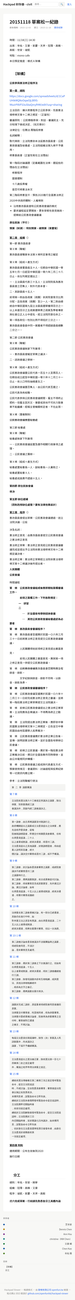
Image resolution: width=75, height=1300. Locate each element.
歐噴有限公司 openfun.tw (50, 1289)
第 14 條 (14, 1052)
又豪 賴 (68, 1243)
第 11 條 (14, 956)
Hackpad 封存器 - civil (17, 4)
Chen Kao (67, 1248)
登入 (69, 4)
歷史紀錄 (58, 27)
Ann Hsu (68, 1234)
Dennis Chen (65, 1229)
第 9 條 (13, 860)
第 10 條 (14, 906)
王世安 (68, 1224)
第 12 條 (14, 998)
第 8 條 (13, 815)
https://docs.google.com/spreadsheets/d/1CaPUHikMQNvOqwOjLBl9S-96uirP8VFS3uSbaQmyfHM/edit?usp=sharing (37, 100)
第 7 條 (13, 794)
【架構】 (9, 1266)
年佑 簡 (68, 1253)
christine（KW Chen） (61, 1239)
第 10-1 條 (15, 935)
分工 (7, 1270)
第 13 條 (14, 1031)
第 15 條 (14, 1074)
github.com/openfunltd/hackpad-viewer (48, 1293)
